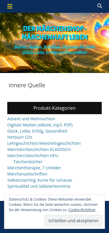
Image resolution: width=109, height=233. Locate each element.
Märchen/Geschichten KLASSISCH (39, 149)
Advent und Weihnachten (31, 118)
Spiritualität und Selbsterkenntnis (38, 186)
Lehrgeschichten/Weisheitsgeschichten (44, 143)
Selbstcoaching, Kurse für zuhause (39, 180)
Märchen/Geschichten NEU (32, 155)
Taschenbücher (27, 161)
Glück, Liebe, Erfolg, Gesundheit (37, 131)
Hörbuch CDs (19, 137)
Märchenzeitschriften (27, 174)
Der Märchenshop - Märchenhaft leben (55, 32)
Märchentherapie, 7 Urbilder (34, 168)
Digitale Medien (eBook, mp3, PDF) (40, 125)
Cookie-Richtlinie (81, 209)
